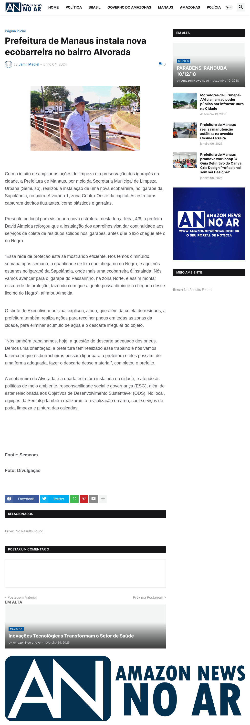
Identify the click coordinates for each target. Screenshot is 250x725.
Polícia (214, 7)
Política (74, 7)
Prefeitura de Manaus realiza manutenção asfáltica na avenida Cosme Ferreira (218, 131)
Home (53, 7)
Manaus (165, 7)
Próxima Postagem (148, 597)
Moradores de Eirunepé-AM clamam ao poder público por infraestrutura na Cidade (222, 101)
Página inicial (15, 31)
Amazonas (190, 7)
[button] (229, 7)
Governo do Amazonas (129, 7)
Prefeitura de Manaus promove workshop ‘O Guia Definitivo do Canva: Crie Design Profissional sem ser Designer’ (221, 163)
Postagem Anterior (22, 597)
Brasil (95, 7)
